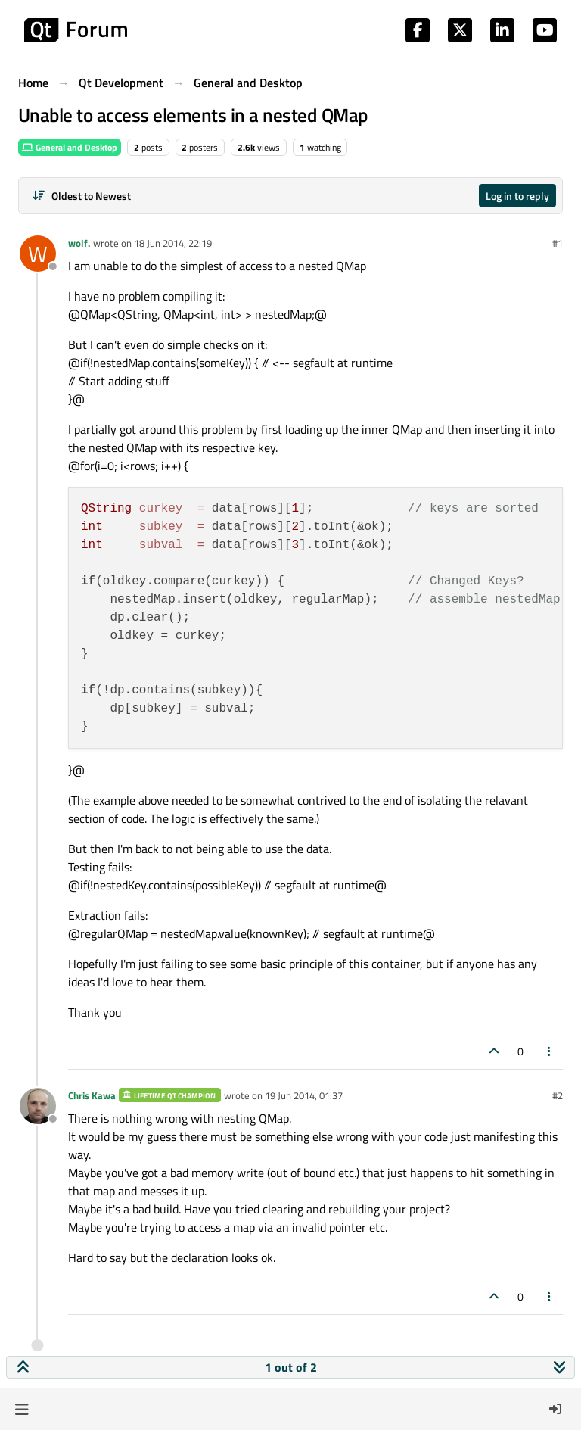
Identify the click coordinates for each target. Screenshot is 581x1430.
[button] (21, 1409)
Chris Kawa (92, 1095)
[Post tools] (550, 1051)
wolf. (79, 243)
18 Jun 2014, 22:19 (173, 243)
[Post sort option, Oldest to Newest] (81, 195)
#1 (557, 243)
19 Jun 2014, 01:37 (304, 1095)
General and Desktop (69, 147)
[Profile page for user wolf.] (38, 253)
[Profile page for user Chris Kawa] (38, 1106)
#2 (557, 1095)
